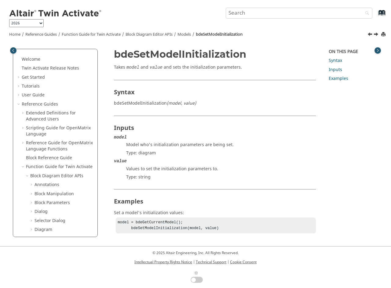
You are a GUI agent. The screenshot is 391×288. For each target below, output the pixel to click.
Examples (338, 78)
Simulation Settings (55, 184)
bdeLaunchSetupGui (60, 56)
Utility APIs (41, 193)
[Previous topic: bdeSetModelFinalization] (370, 35)
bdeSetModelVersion (60, 166)
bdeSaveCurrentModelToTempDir (65, 77)
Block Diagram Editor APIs (149, 34)
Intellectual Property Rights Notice (163, 262)
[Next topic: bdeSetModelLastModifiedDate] (376, 35)
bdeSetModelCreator (60, 106)
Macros (37, 211)
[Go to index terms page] (375, 16)
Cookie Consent (243, 262)
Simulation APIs (46, 202)
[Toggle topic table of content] (378, 50)
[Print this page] (384, 35)
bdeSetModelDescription (64, 116)
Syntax (335, 60)
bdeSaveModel (54, 89)
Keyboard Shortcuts (46, 229)
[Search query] (299, 13)
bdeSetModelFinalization (64, 124)
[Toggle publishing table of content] (13, 50)
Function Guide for (91, 34)
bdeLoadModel (54, 65)
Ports (40, 175)
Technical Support (211, 262)
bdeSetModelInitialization (219, 34)
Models (184, 34)
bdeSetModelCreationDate (66, 98)
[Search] (365, 14)
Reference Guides (41, 34)
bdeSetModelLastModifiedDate (66, 145)
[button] (36, 56)
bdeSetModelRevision (61, 157)
